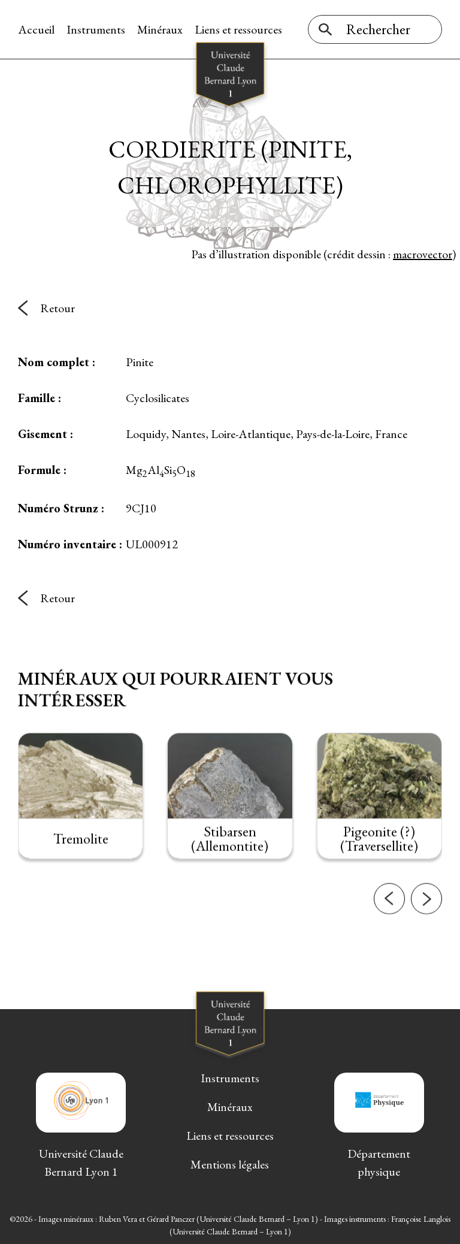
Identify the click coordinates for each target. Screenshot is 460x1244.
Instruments (95, 29)
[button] (389, 909)
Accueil (36, 29)
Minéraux (160, 29)
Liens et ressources (238, 29)
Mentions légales (229, 1164)
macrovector (422, 254)
